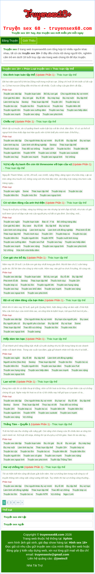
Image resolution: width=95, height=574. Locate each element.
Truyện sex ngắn (14, 524)
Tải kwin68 (50, 565)
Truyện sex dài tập (15, 516)
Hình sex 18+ (78, 542)
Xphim (67, 538)
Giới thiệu (29, 40)
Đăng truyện (10, 40)
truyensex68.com (52, 534)
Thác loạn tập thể (67, 74)
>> (18, 502)
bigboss (63, 565)
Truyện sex (10, 49)
